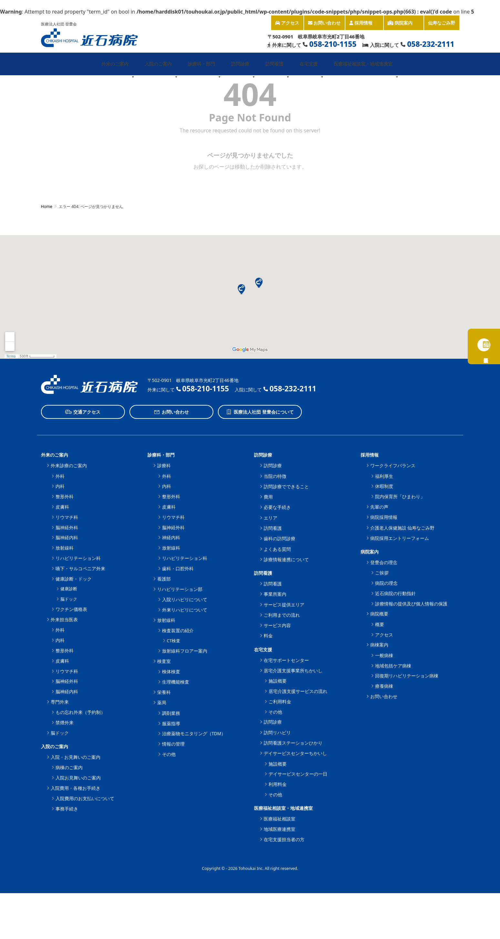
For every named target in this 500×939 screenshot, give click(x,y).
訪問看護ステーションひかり (293, 743)
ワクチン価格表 (71, 609)
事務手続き (67, 809)
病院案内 (403, 25)
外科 (60, 476)
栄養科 (164, 692)
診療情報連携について (286, 559)
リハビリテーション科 (78, 558)
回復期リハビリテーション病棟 (406, 676)
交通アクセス (82, 412)
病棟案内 (379, 645)
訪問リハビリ (277, 732)
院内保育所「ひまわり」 (400, 496)
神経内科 (171, 537)
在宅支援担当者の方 (284, 839)
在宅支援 (312, 68)
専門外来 (60, 702)
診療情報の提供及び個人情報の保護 (411, 604)
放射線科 (65, 548)
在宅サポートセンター (286, 660)
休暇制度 (384, 486)
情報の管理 (173, 744)
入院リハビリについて (184, 599)
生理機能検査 (175, 682)
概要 (379, 624)
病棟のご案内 (69, 767)
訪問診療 (243, 68)
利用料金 (278, 784)
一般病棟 (384, 655)
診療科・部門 (204, 68)
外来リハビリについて (184, 610)
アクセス (287, 23)
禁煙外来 (65, 722)
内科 (60, 486)
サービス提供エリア (284, 605)
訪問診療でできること (286, 486)
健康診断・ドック (74, 579)
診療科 (164, 465)
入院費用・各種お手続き (75, 788)
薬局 (161, 702)
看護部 (164, 579)
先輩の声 (379, 507)
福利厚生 (384, 476)
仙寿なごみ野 (441, 23)
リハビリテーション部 (179, 589)
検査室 (164, 661)
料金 (268, 636)
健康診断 (68, 589)
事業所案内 (275, 594)
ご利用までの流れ (282, 615)
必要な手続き (277, 507)
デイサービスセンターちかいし (295, 753)
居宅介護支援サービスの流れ (298, 691)
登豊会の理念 (383, 562)
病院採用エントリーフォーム (399, 538)
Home (46, 206)
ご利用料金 (280, 701)
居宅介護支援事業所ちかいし (293, 670)
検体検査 (171, 671)
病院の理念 (386, 583)
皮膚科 (62, 507)
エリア (270, 518)
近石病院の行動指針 (395, 593)
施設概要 (278, 681)
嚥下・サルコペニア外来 (80, 568)
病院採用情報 (383, 517)
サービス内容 (277, 625)
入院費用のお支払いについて (85, 798)
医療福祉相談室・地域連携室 (366, 68)
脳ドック (68, 599)
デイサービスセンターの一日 (298, 774)
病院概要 (379, 614)
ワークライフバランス (392, 465)
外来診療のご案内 (69, 465)
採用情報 (364, 25)
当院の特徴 (275, 476)
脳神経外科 (67, 527)
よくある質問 (277, 549)
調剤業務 (171, 713)
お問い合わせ (324, 23)
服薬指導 (171, 723)
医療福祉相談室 (279, 819)
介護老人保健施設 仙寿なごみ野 (402, 528)
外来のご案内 (118, 68)
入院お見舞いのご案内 (78, 778)
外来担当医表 (64, 619)
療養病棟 (384, 686)
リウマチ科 (67, 517)
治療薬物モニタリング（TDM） (194, 733)
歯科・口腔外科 (178, 568)
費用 (268, 497)
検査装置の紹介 (178, 630)
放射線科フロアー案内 (184, 651)
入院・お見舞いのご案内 (75, 757)
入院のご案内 (161, 68)
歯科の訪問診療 (279, 538)
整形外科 (65, 496)
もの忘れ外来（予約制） (80, 712)
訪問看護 (277, 68)
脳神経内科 (67, 537)
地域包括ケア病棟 (393, 666)
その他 (169, 754)
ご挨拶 (382, 573)
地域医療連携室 (279, 829)
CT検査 (173, 641)
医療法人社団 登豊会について (260, 412)
